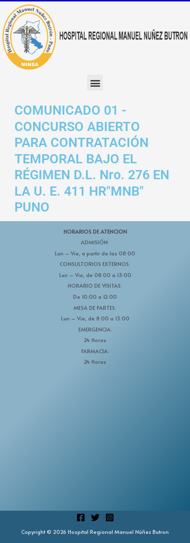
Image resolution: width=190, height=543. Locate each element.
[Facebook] (80, 517)
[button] (95, 83)
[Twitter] (95, 517)
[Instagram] (109, 517)
